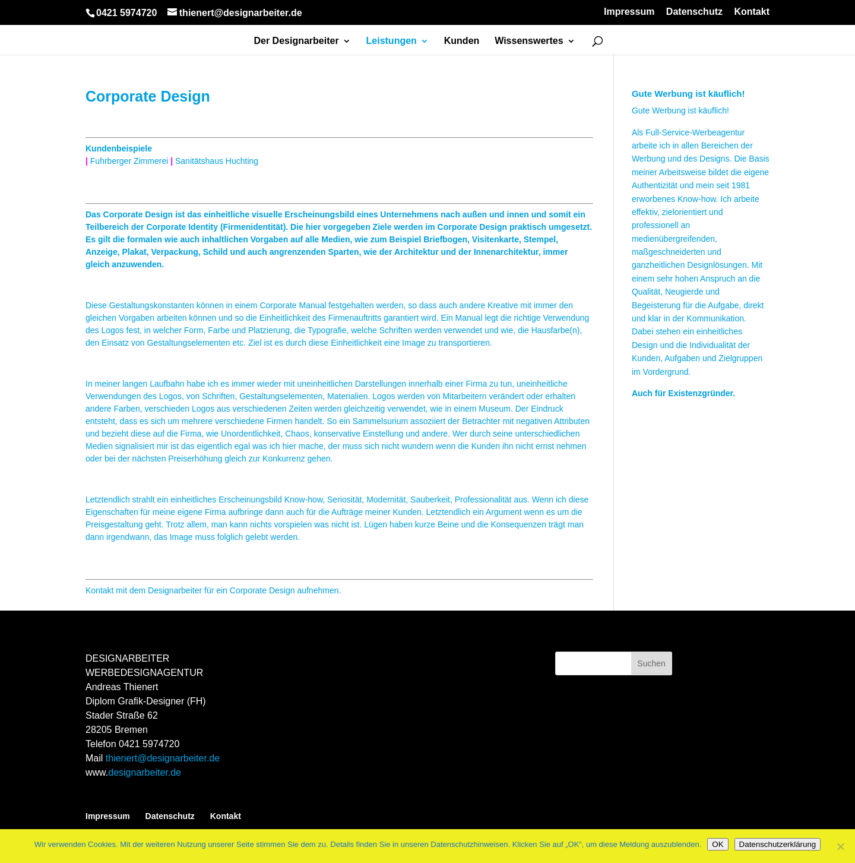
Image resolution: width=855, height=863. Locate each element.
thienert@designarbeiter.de (163, 758)
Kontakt (752, 12)
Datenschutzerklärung (777, 844)
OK (717, 844)
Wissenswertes (529, 41)
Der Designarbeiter (296, 41)
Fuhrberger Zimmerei (129, 161)
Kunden (462, 41)
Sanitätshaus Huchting (216, 161)
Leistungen (391, 41)
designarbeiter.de (144, 772)
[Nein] (840, 846)
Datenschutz (694, 12)
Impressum (629, 12)
